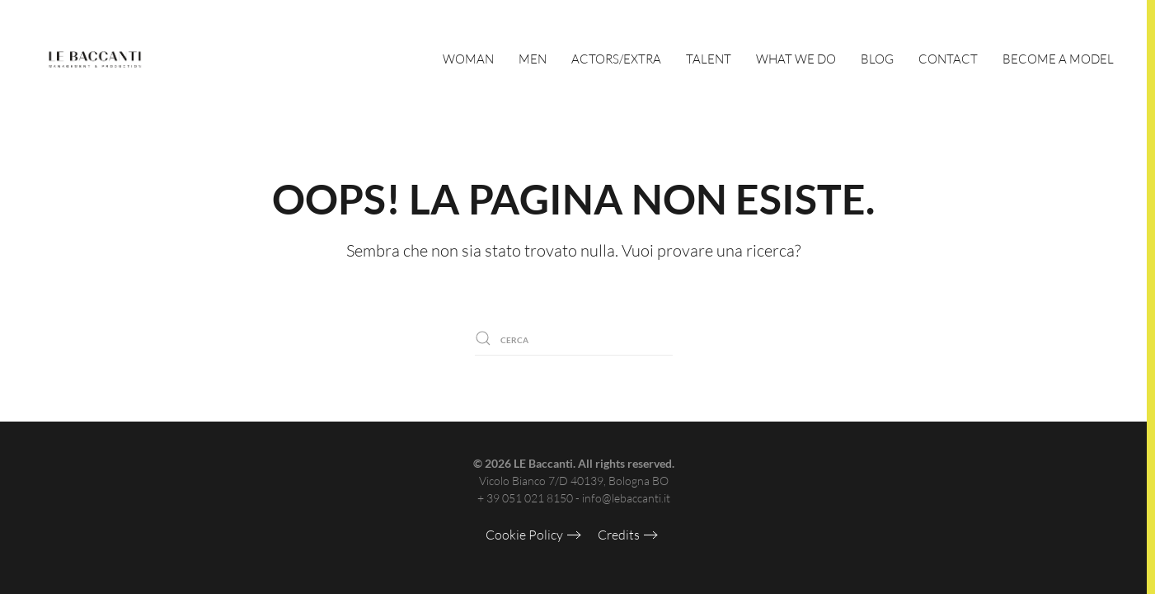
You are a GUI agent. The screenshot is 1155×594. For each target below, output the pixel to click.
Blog (877, 59)
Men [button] (533, 59)
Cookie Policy (524, 534)
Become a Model (1058, 59)
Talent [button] (708, 59)
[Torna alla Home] (95, 59)
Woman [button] (468, 59)
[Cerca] (574, 338)
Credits (619, 534)
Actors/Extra (616, 59)
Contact (948, 59)
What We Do (796, 59)
